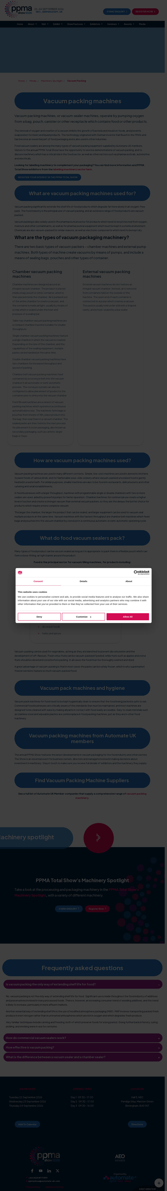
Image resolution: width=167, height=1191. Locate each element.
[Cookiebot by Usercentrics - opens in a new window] (136, 572)
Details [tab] (83, 581)
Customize (83, 616)
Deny (39, 616)
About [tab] (129, 581)
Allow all (128, 616)
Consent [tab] (38, 581)
